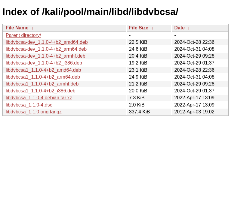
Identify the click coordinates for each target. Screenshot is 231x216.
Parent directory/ (23, 35)
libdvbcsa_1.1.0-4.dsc (29, 104)
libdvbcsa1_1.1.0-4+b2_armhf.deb (42, 83)
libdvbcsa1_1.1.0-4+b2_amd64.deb (43, 70)
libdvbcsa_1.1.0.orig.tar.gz (34, 111)
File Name (17, 27)
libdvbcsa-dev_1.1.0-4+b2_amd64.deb (47, 42)
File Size (138, 27)
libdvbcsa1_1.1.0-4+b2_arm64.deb (43, 77)
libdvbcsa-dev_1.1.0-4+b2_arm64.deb (46, 49)
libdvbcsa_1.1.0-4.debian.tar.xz (39, 97)
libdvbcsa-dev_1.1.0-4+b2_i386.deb (44, 62)
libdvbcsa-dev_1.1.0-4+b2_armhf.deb (45, 55)
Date (179, 27)
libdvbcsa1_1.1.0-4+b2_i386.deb (40, 90)
